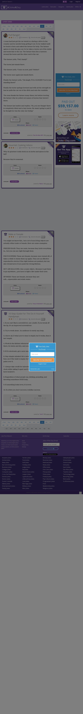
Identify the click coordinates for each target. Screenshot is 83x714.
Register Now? (42, 364)
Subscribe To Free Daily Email (42, 360)
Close (52, 369)
